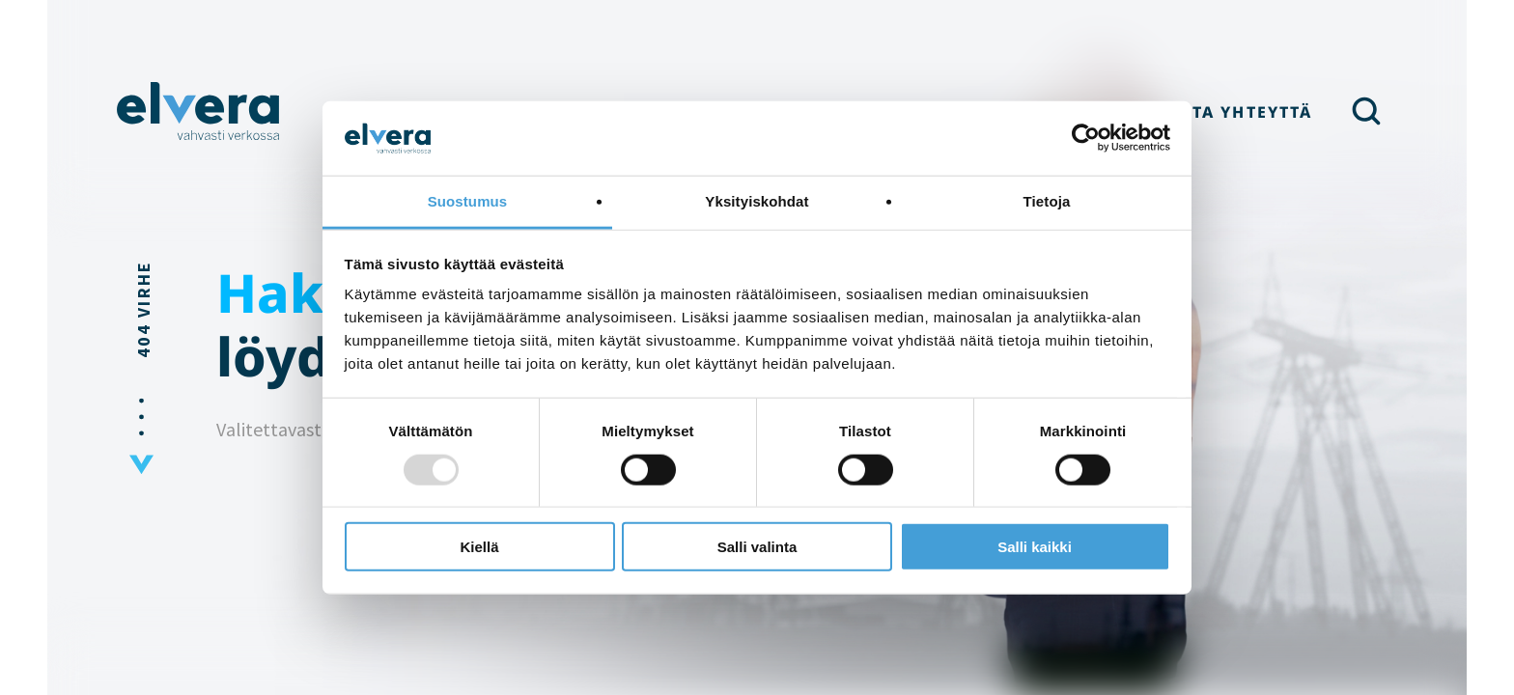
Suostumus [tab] (468, 201)
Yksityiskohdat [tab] (756, 201)
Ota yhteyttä (1245, 112)
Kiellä (479, 547)
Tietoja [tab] (1047, 201)
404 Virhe (143, 309)
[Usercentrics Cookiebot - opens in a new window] (1085, 138)
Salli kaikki (1034, 547)
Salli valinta (757, 547)
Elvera (199, 111)
